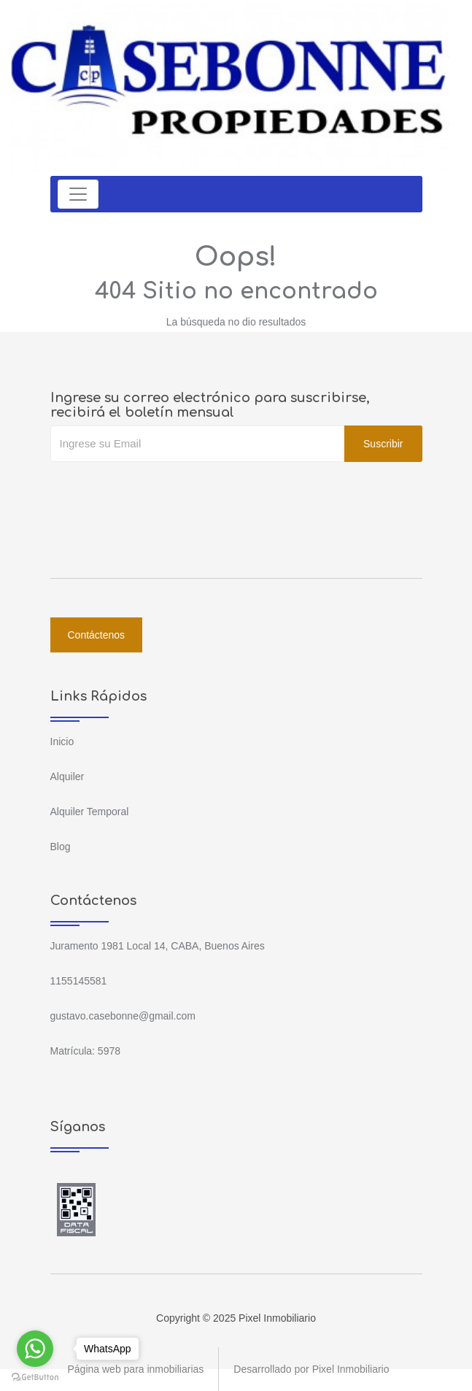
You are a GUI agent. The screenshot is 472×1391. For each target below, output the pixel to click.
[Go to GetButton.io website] (35, 1376)
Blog (60, 846)
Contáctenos (96, 635)
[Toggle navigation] (78, 194)
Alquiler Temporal (89, 811)
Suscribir (383, 444)
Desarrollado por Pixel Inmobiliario (311, 1369)
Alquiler (67, 776)
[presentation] (161, 491)
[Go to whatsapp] (35, 1348)
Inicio (62, 741)
